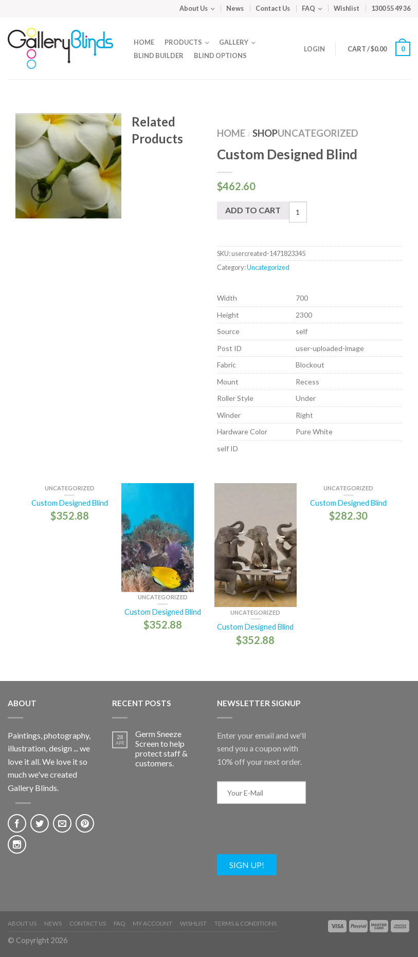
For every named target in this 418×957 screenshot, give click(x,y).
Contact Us (273, 8)
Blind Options (220, 55)
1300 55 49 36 (390, 8)
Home (144, 42)
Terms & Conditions (245, 923)
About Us (193, 8)
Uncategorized (318, 133)
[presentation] (295, 834)
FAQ (308, 8)
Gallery (233, 42)
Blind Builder (159, 55)
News (235, 8)
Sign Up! (246, 865)
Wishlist (346, 8)
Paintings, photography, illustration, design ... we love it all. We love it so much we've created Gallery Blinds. (49, 761)
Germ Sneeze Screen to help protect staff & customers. (161, 748)
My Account (152, 923)
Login (314, 49)
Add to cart (253, 210)
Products (183, 42)
